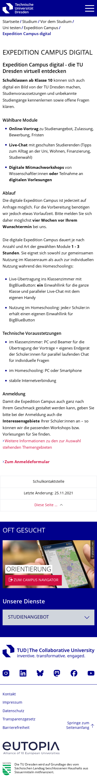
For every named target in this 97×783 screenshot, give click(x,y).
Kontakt (9, 694)
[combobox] (48, 617)
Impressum (12, 702)
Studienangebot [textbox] (28, 617)
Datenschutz (13, 711)
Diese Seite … (45, 505)
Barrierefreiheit (16, 728)
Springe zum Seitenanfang (77, 726)
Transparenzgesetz (19, 719)
